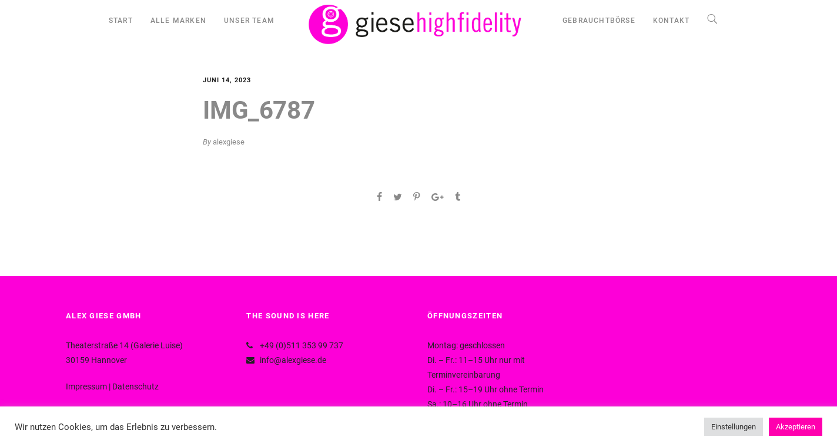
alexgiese (229, 141)
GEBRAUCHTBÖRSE (599, 20)
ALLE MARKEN (178, 20)
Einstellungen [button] (733, 426)
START (121, 20)
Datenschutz (135, 386)
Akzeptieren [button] (795, 426)
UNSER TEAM (249, 20)
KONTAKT (671, 20)
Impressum (86, 386)
